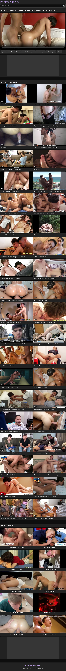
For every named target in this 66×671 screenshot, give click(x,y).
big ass (60, 52)
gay (3, 52)
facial (12, 52)
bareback (25, 52)
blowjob (18, 52)
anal (47, 52)
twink (7, 52)
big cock (32, 52)
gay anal (53, 52)
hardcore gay (40, 52)
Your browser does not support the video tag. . (33, 31)
